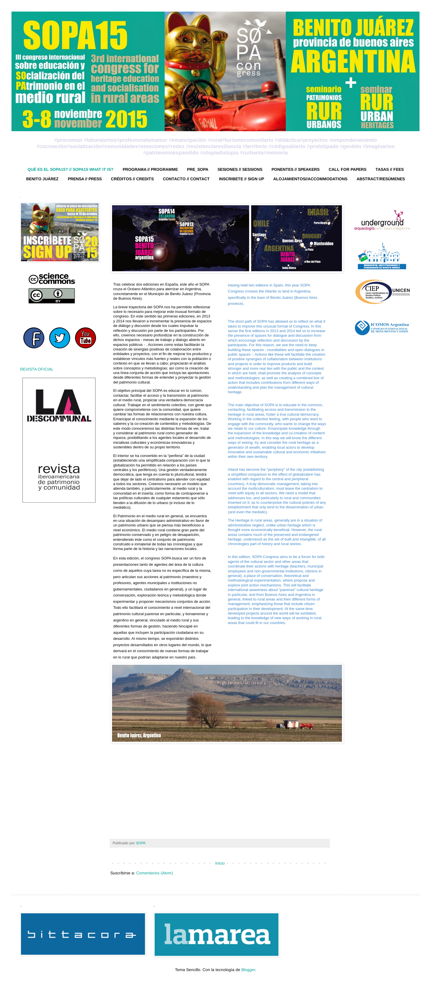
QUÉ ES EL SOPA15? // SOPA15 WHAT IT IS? (70, 169)
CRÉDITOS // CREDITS (132, 179)
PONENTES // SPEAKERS (296, 169)
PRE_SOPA (197, 169)
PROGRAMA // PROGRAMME (150, 169)
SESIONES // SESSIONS (240, 169)
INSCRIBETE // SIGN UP (241, 179)
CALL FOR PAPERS (347, 169)
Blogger (248, 969)
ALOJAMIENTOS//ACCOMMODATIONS (310, 179)
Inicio (220, 863)
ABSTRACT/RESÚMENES (381, 179)
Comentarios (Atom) (154, 873)
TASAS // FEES (390, 169)
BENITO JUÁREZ (42, 179)
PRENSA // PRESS (85, 179)
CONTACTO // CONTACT (186, 179)
